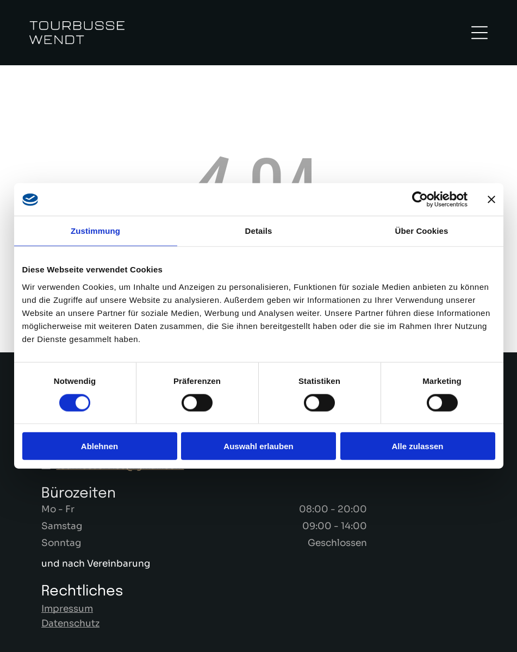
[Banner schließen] (491, 199)
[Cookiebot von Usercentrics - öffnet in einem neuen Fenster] (420, 199)
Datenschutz (70, 623)
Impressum (67, 608)
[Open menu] (479, 32)
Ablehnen (99, 446)
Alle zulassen (417, 446)
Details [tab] (258, 230)
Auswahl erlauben (258, 446)
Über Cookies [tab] (422, 230)
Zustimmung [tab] (95, 230)
